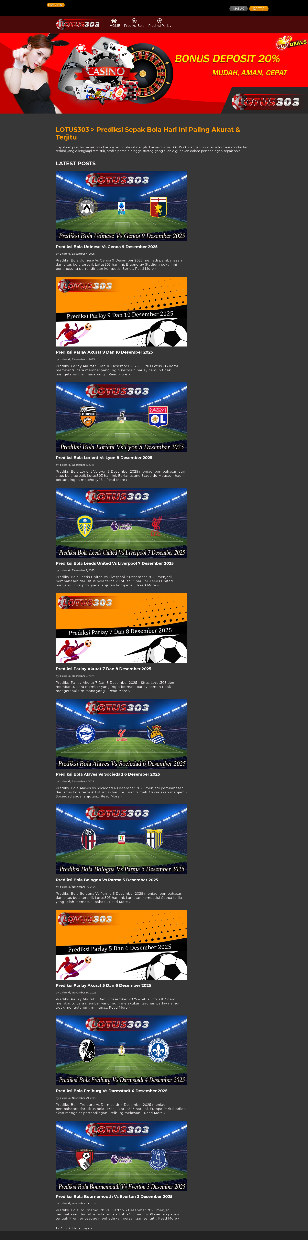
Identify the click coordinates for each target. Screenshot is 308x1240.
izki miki (65, 253)
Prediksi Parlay (159, 23)
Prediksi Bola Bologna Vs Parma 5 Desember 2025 (107, 880)
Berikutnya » (82, 1228)
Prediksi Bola (134, 23)
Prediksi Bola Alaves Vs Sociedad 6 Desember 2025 (108, 774)
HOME (115, 23)
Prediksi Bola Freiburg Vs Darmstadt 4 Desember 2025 (112, 1090)
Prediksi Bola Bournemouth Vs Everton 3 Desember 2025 (114, 1196)
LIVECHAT (56, 5)
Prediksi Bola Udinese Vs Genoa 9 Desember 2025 (107, 246)
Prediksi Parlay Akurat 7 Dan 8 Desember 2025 (103, 668)
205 (69, 1228)
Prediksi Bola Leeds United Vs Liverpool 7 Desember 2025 (115, 563)
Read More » (146, 269)
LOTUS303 (179, 147)
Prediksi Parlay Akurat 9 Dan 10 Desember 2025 (104, 352)
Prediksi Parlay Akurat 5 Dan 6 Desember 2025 (103, 985)
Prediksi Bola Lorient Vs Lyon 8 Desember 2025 (104, 457)
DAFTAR (259, 8)
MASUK (238, 8)
